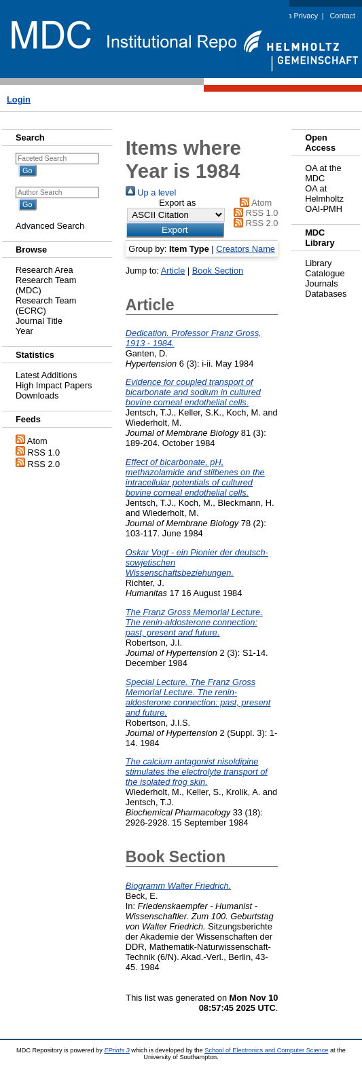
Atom (37, 441)
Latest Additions (46, 375)
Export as (177, 203)
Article (173, 270)
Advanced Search (50, 226)
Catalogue (324, 273)
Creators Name (245, 249)
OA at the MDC (323, 173)
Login (19, 99)
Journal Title (39, 321)
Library (318, 263)
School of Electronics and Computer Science (266, 1050)
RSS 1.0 (44, 452)
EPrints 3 (116, 1050)
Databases (325, 294)
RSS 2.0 (44, 464)
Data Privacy (297, 16)
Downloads (37, 395)
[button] (175, 230)
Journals (321, 283)
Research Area (44, 270)
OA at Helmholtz (324, 193)
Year (24, 331)
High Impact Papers (54, 385)
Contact (342, 16)
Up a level (151, 192)
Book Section (217, 270)
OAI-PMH (323, 209)
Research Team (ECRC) (46, 305)
